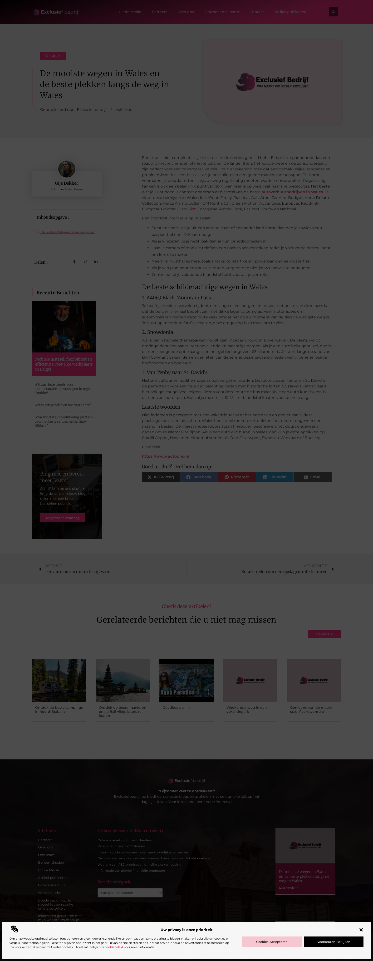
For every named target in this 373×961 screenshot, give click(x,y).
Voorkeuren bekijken (333, 942)
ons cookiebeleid (111, 947)
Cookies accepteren (272, 942)
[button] (361, 929)
